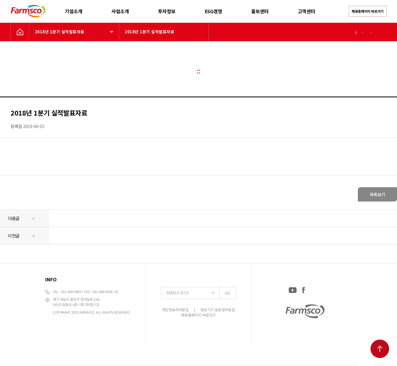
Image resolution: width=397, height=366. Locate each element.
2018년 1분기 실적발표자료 (59, 31)
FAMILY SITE (201, 293)
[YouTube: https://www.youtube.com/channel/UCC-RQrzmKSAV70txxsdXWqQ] (292, 289)
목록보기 (377, 194)
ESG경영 (213, 11)
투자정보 (166, 11)
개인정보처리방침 (175, 309)
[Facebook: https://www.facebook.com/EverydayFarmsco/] (303, 289)
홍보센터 (260, 11)
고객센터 (306, 11)
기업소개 (73, 11)
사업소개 (120, 11)
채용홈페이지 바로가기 (368, 11)
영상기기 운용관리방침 (217, 309)
